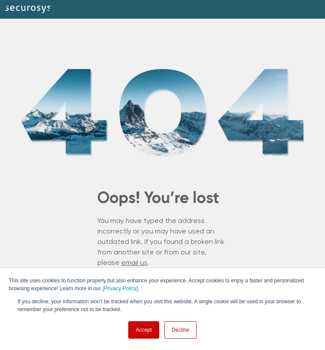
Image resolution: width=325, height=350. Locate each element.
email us (134, 263)
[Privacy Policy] (120, 288)
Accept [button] (144, 330)
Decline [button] (180, 330)
